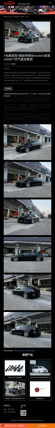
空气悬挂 (31, 93)
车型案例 (16, 16)
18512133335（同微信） (13, 426)
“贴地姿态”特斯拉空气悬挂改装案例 (24, 350)
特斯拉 (22, 16)
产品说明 (8, 88)
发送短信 (41, 426)
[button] (50, 3)
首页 (11, 16)
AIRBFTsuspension (26, 420)
